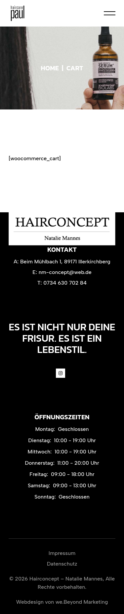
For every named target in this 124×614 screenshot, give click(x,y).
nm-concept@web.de (65, 272)
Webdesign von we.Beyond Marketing (62, 602)
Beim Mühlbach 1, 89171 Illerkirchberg (65, 261)
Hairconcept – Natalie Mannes (66, 579)
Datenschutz (62, 564)
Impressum (62, 553)
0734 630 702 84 (65, 283)
